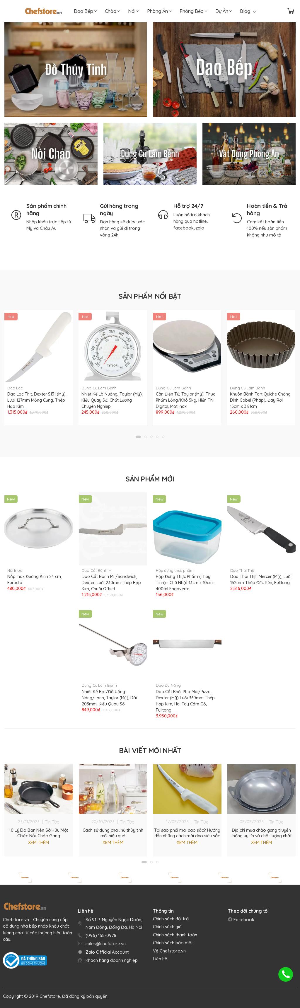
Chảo (112, 11)
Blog (248, 11)
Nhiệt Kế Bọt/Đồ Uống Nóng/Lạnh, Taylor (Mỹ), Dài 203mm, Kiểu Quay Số (109, 698)
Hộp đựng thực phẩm (175, 570)
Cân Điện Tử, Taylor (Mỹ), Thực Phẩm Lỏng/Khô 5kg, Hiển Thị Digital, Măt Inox (185, 400)
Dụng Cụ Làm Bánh (99, 388)
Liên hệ (160, 959)
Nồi (133, 11)
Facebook (243, 919)
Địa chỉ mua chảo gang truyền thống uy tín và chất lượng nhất (261, 832)
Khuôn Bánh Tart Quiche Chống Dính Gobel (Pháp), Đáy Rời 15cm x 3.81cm (260, 400)
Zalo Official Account (107, 952)
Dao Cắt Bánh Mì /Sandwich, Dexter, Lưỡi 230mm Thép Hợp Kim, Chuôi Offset (111, 582)
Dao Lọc (15, 388)
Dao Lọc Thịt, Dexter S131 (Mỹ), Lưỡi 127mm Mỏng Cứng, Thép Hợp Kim (37, 400)
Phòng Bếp (193, 11)
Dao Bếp (85, 11)
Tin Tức (52, 822)
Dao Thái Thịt (242, 570)
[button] (138, 436)
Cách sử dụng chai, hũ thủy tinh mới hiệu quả (113, 832)
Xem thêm (38, 842)
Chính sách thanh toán (175, 935)
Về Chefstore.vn (169, 951)
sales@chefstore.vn (106, 943)
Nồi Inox (14, 570)
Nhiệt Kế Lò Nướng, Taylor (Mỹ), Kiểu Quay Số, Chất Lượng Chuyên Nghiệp (112, 400)
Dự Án (223, 11)
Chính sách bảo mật (173, 942)
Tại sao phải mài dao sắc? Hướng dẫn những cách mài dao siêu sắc (187, 832)
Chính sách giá (167, 926)
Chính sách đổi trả (171, 918)
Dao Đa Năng (168, 685)
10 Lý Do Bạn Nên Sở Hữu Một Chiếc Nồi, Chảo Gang (38, 832)
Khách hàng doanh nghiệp (112, 960)
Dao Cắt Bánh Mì (97, 570)
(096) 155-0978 (101, 935)
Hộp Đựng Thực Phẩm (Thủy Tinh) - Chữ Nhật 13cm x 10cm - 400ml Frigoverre (185, 582)
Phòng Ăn (159, 11)
